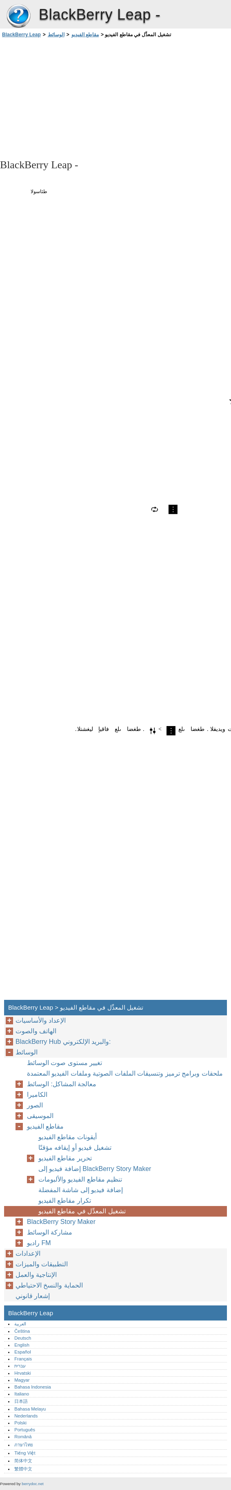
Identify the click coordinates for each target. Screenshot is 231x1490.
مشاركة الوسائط (49, 1232)
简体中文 (23, 1460)
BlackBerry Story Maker (61, 1221)
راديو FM (39, 1242)
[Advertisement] (72, 98)
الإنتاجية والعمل (36, 1274)
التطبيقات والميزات (42, 1264)
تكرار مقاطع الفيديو (64, 1200)
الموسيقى (40, 1115)
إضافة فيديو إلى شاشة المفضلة (80, 1189)
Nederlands (26, 1415)
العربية (20, 1323)
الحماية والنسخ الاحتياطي (49, 1285)
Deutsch (22, 1338)
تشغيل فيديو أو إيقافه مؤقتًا (74, 1147)
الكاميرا (37, 1094)
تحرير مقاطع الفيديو (65, 1158)
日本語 (21, 1401)
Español (22, 1351)
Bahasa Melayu (30, 1408)
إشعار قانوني (33, 1295)
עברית (20, 1365)
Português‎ (24, 1429)
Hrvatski (22, 1373)
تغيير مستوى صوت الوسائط (64, 1062)
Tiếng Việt (24, 1452)
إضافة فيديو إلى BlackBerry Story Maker (94, 1168)
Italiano (21, 1393)
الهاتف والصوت (36, 1031)
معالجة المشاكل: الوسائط (61, 1084)
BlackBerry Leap (18, 16)
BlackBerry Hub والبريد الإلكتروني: (63, 1041)
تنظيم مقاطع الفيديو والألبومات (80, 1179)
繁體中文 (23, 1468)
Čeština (22, 1331)
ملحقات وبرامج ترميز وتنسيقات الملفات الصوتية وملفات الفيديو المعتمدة (125, 1073)
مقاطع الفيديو (85, 34)
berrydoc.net (32, 1483)
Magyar (21, 1380)
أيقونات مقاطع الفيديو (67, 1136)
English (21, 1345)
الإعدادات (28, 1253)
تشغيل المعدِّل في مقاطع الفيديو (82, 1211)
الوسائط (56, 34)
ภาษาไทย (23, 1444)
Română (22, 1436)
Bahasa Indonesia (32, 1386)
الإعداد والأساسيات (41, 1020)
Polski (20, 1422)
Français (23, 1358)
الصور (35, 1105)
